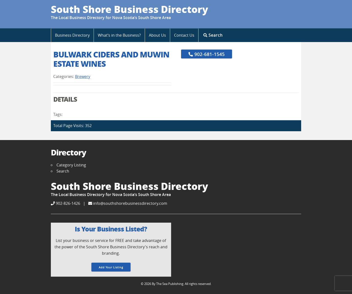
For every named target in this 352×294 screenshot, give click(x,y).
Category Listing (71, 165)
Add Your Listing (111, 267)
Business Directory (72, 35)
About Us (157, 35)
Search (213, 35)
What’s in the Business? (119, 35)
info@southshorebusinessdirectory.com (127, 203)
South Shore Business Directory (129, 9)
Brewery (82, 76)
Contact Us (184, 35)
